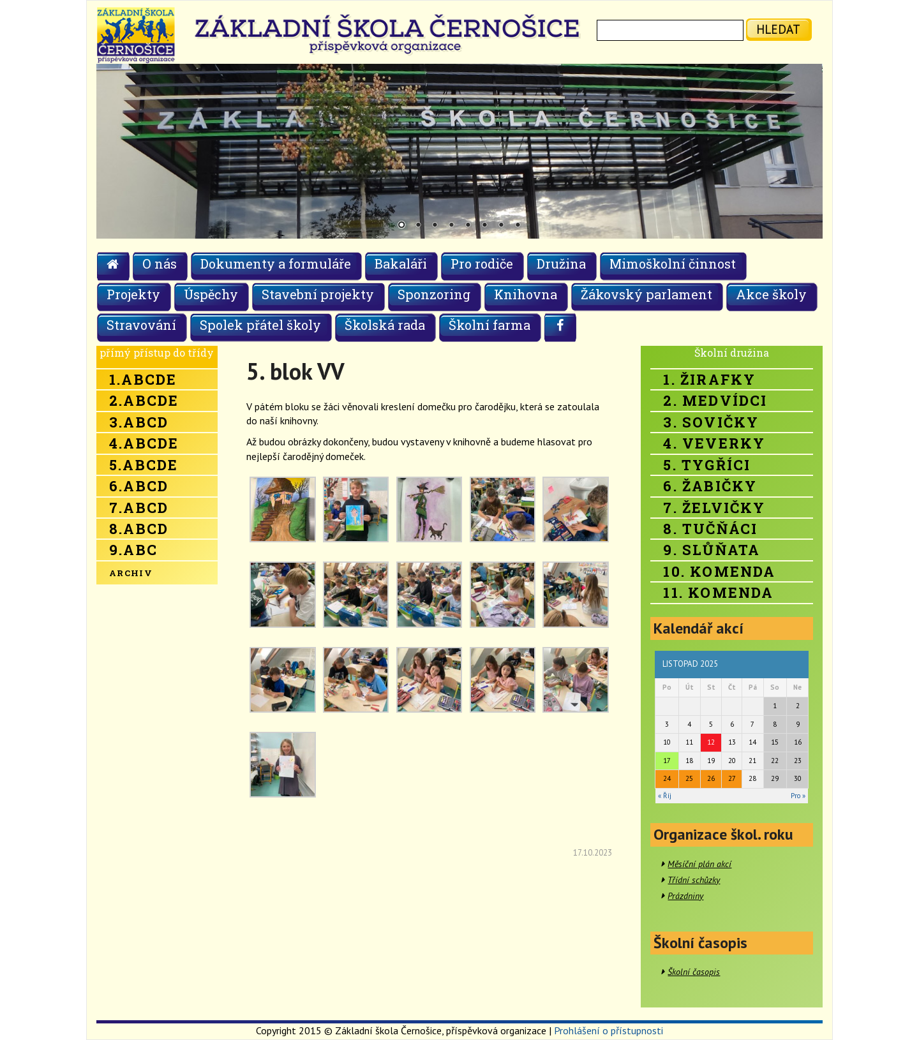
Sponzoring (434, 294)
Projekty (133, 294)
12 (711, 742)
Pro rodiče (482, 263)
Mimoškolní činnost (672, 263)
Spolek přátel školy (260, 324)
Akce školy (771, 294)
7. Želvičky (714, 507)
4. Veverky (714, 443)
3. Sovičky (711, 422)
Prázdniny (685, 896)
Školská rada (385, 324)
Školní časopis (694, 971)
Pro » (798, 795)
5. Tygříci (707, 465)
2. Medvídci (715, 400)
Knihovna (525, 294)
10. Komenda (719, 571)
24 (667, 778)
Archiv (131, 573)
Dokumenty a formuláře (275, 263)
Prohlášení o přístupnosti (608, 1030)
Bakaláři (401, 263)
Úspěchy (211, 294)
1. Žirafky (709, 379)
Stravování (141, 324)
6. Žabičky (710, 486)
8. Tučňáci (710, 528)
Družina (561, 263)
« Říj (664, 795)
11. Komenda (718, 592)
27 (732, 778)
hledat (778, 29)
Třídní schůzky (694, 880)
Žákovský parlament (646, 294)
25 (689, 778)
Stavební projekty (318, 294)
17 (667, 760)
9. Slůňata (711, 549)
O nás (159, 263)
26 (711, 778)
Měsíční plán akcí (699, 864)
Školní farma (489, 324)
